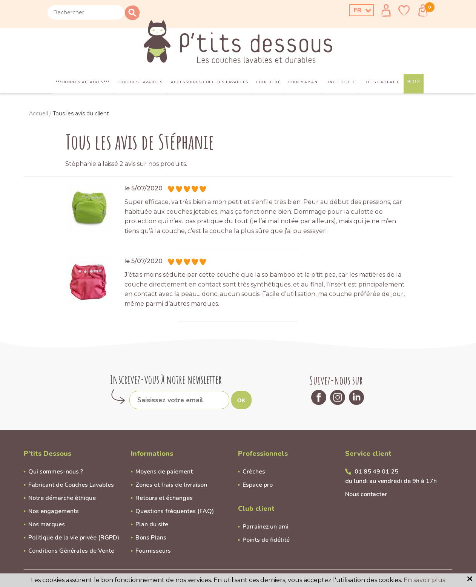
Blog (413, 82)
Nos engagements (53, 511)
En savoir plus (424, 580)
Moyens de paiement (164, 471)
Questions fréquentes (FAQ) (174, 511)
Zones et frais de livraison (171, 485)
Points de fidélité (266, 540)
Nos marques (46, 524)
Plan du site (151, 524)
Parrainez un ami (266, 527)
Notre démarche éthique (62, 498)
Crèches (254, 471)
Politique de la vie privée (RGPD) (73, 537)
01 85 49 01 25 (376, 471)
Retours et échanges (164, 498)
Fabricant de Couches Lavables (71, 485)
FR (357, 10)
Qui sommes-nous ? (55, 471)
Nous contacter (366, 494)
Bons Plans (150, 537)
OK (241, 400)
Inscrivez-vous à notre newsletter (166, 379)
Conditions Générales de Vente (71, 551)
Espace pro (258, 485)
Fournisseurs (153, 551)
